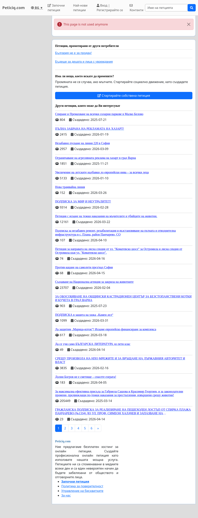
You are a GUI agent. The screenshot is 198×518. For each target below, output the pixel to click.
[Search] (166, 7)
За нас (66, 495)
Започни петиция (56, 7)
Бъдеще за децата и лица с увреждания (84, 61)
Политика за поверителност (82, 486)
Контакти (136, 8)
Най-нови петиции (80, 7)
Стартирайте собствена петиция (123, 95)
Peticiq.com (13, 7)
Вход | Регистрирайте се (110, 7)
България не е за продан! (73, 53)
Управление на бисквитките (82, 491)
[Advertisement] (24, 73)
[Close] (188, 24)
